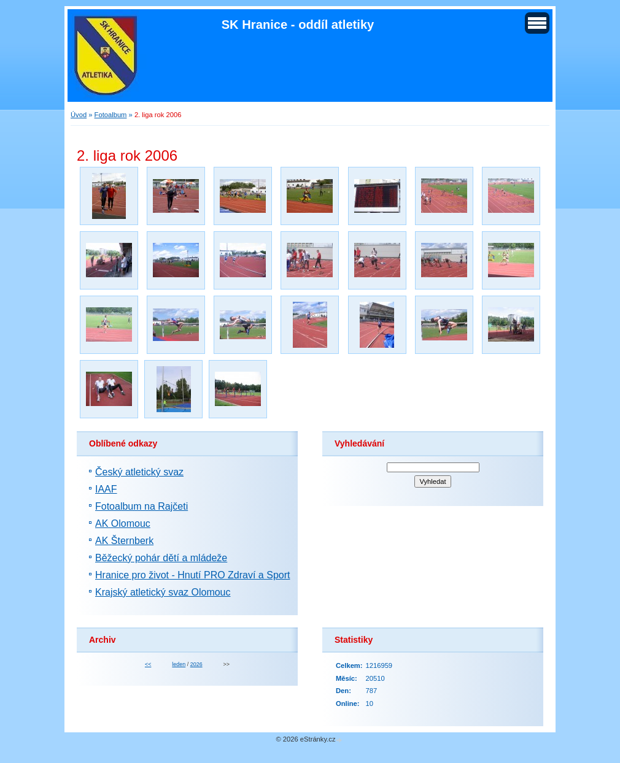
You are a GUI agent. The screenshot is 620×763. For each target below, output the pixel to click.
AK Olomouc (122, 523)
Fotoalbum (111, 114)
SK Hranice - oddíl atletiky (298, 24)
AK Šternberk (124, 540)
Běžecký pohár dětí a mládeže (161, 558)
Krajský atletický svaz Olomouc (163, 592)
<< (148, 664)
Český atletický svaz (139, 472)
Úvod (79, 114)
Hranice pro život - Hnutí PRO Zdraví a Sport (192, 575)
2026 (196, 664)
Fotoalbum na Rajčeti (141, 506)
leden (178, 664)
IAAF (106, 489)
